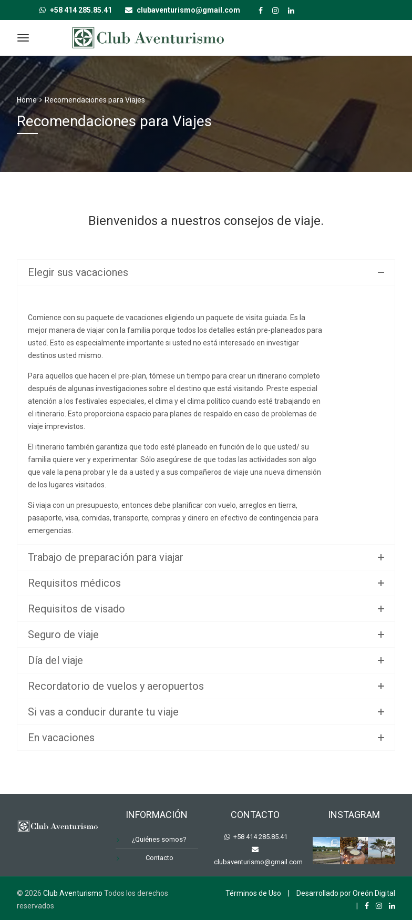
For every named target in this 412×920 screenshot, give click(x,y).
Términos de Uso (253, 893)
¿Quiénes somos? (159, 839)
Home (27, 100)
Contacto (159, 858)
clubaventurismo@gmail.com (258, 862)
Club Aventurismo (72, 893)
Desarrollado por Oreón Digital (345, 893)
